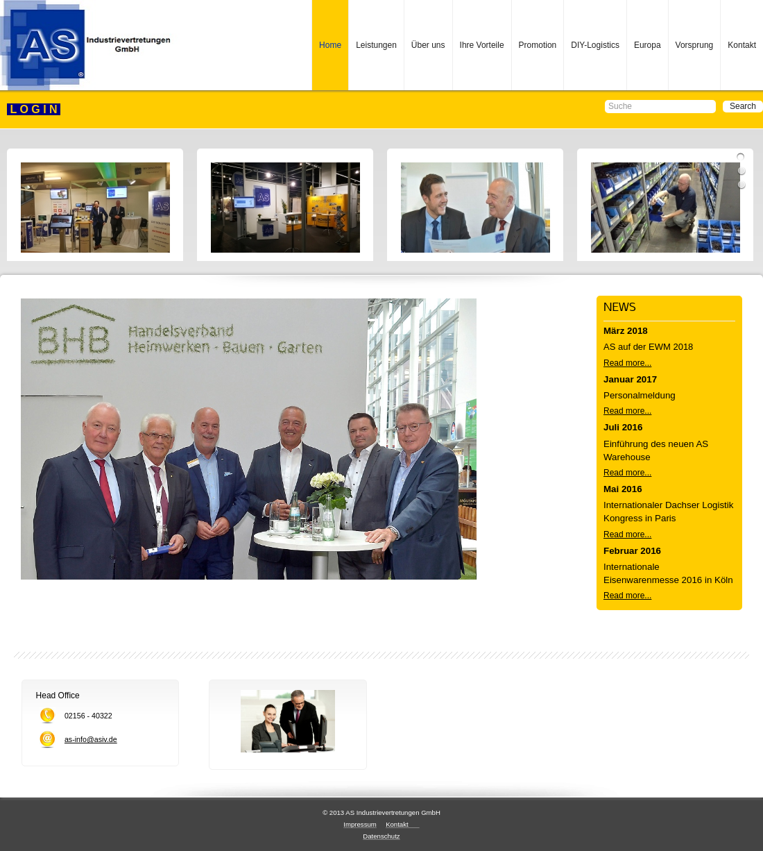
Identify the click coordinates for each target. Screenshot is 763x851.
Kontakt (742, 45)
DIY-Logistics (595, 45)
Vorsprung (695, 45)
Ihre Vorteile (482, 45)
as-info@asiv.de (91, 739)
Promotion (538, 45)
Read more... (627, 363)
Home (330, 45)
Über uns (428, 45)
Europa (647, 45)
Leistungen (376, 45)
